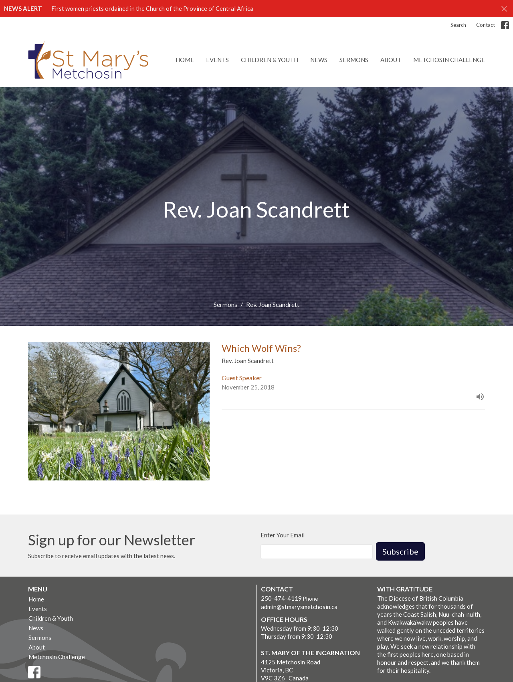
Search (458, 25)
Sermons (353, 59)
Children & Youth (269, 59)
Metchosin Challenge (449, 59)
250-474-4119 (281, 598)
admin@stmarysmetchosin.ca (299, 606)
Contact (485, 25)
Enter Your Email (283, 535)
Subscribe (400, 551)
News (318, 59)
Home (185, 59)
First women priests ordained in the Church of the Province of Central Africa (152, 8)
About (390, 59)
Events (217, 59)
